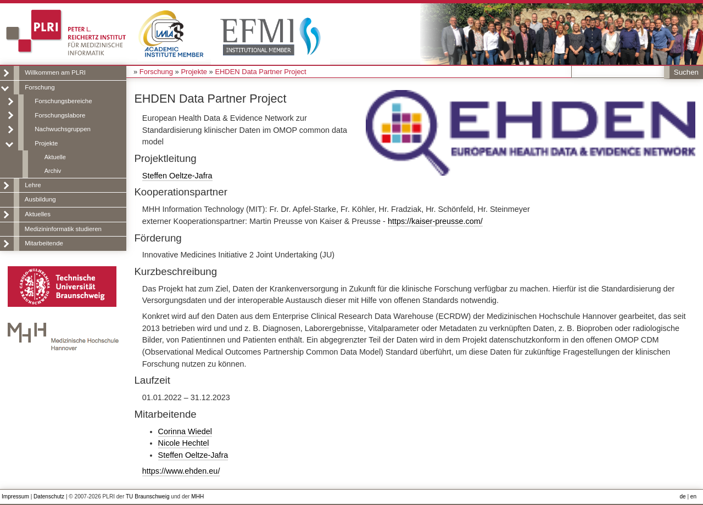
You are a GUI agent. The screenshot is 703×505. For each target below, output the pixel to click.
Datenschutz (49, 496)
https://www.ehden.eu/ (181, 471)
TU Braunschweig (148, 496)
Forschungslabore (60, 115)
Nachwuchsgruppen (63, 129)
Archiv (52, 170)
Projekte (46, 143)
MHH (197, 496)
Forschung (39, 87)
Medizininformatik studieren (63, 229)
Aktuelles (38, 214)
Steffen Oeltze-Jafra (177, 175)
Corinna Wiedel (185, 431)
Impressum (15, 496)
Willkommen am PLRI (55, 72)
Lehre (33, 185)
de (682, 496)
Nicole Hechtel (183, 443)
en (693, 496)
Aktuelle (55, 157)
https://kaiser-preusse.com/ (435, 221)
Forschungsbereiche (63, 101)
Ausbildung (40, 199)
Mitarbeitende (44, 243)
